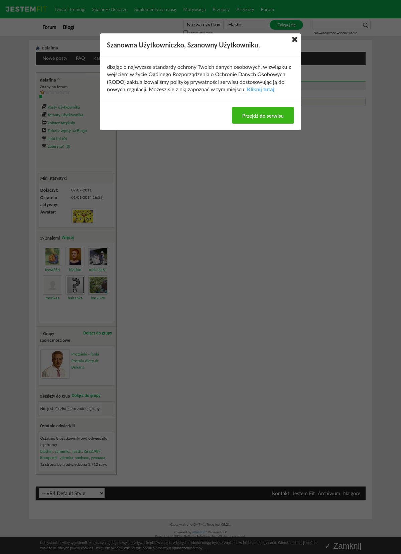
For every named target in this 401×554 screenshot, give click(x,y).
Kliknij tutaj (260, 89)
